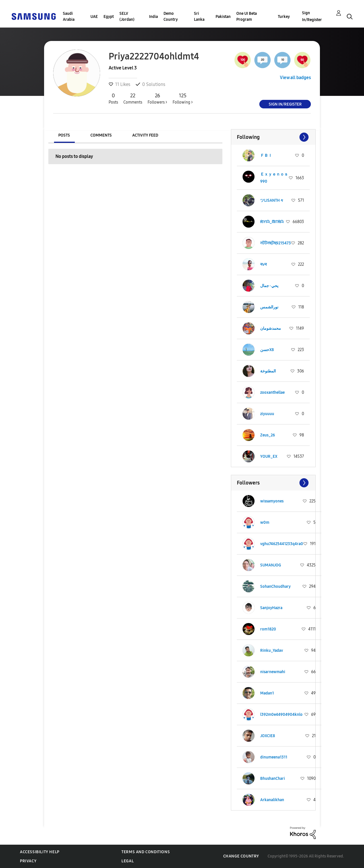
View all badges (295, 77)
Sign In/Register (312, 16)
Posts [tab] (64, 135)
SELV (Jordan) (127, 16)
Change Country (241, 856)
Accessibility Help (39, 852)
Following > (183, 98)
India (153, 16)
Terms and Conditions (145, 852)
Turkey (284, 16)
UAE (94, 16)
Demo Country (171, 16)
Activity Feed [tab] (145, 135)
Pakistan (223, 16)
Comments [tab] (101, 135)
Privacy (28, 861)
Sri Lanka (199, 16)
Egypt (109, 16)
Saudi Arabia (69, 16)
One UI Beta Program (246, 16)
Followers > (157, 98)
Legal (127, 861)
